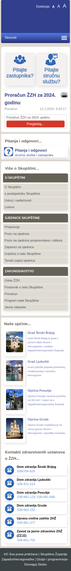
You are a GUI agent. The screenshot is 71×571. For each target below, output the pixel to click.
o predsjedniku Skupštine (22, 193)
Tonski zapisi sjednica (20, 260)
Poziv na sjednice (17, 234)
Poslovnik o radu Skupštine (24, 287)
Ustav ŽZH (12, 280)
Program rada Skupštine (22, 300)
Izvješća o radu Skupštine (23, 254)
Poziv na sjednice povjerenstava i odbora (33, 240)
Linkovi (9, 207)
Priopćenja (12, 227)
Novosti (11, 37)
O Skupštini (13, 187)
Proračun (11, 294)
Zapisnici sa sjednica (19, 247)
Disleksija (42, 6)
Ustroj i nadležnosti (18, 200)
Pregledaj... (35, 124)
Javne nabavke (15, 307)
